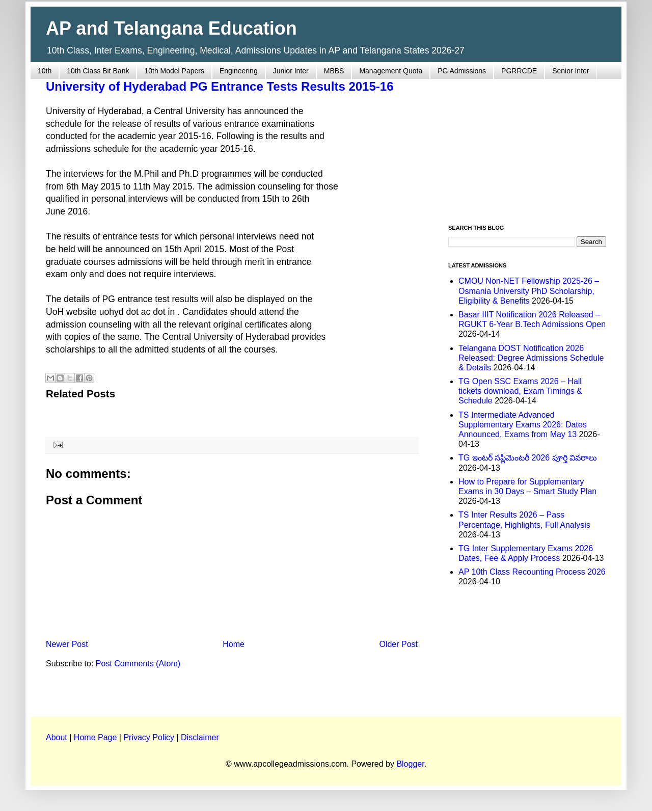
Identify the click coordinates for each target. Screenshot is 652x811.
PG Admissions (462, 71)
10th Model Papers (174, 71)
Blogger (410, 764)
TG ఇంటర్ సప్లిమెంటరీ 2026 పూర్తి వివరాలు (527, 457)
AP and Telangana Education (171, 28)
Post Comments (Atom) (138, 663)
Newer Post (67, 644)
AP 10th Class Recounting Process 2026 (532, 571)
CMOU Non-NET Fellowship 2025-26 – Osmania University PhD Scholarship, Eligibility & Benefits (528, 291)
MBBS (334, 71)
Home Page (95, 737)
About (56, 737)
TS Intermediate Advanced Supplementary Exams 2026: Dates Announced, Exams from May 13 (522, 425)
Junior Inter (291, 71)
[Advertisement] (527, 145)
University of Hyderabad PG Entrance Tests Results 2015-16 (220, 86)
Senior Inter (570, 71)
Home (233, 644)
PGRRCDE (519, 71)
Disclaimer (200, 737)
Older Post (398, 644)
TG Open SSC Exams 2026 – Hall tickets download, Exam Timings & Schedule (520, 391)
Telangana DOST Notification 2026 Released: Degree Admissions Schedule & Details (531, 358)
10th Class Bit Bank (98, 71)
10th (44, 71)
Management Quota (390, 71)
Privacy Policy (148, 737)
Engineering (239, 71)
